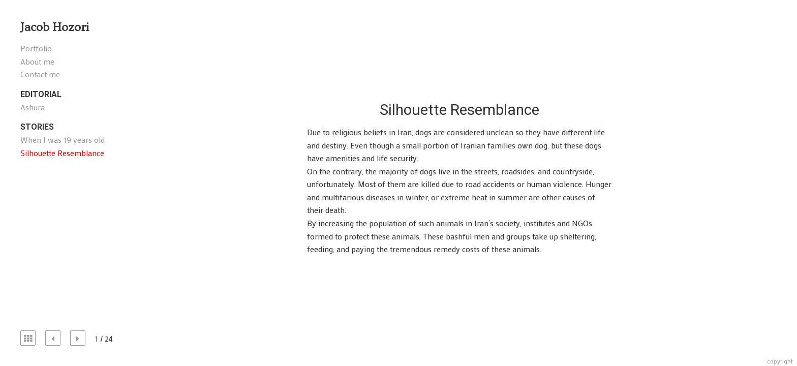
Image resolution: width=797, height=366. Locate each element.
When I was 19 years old (62, 139)
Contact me (40, 74)
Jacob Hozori (54, 27)
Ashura (32, 107)
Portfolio (36, 48)
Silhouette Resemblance (62, 152)
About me (37, 61)
